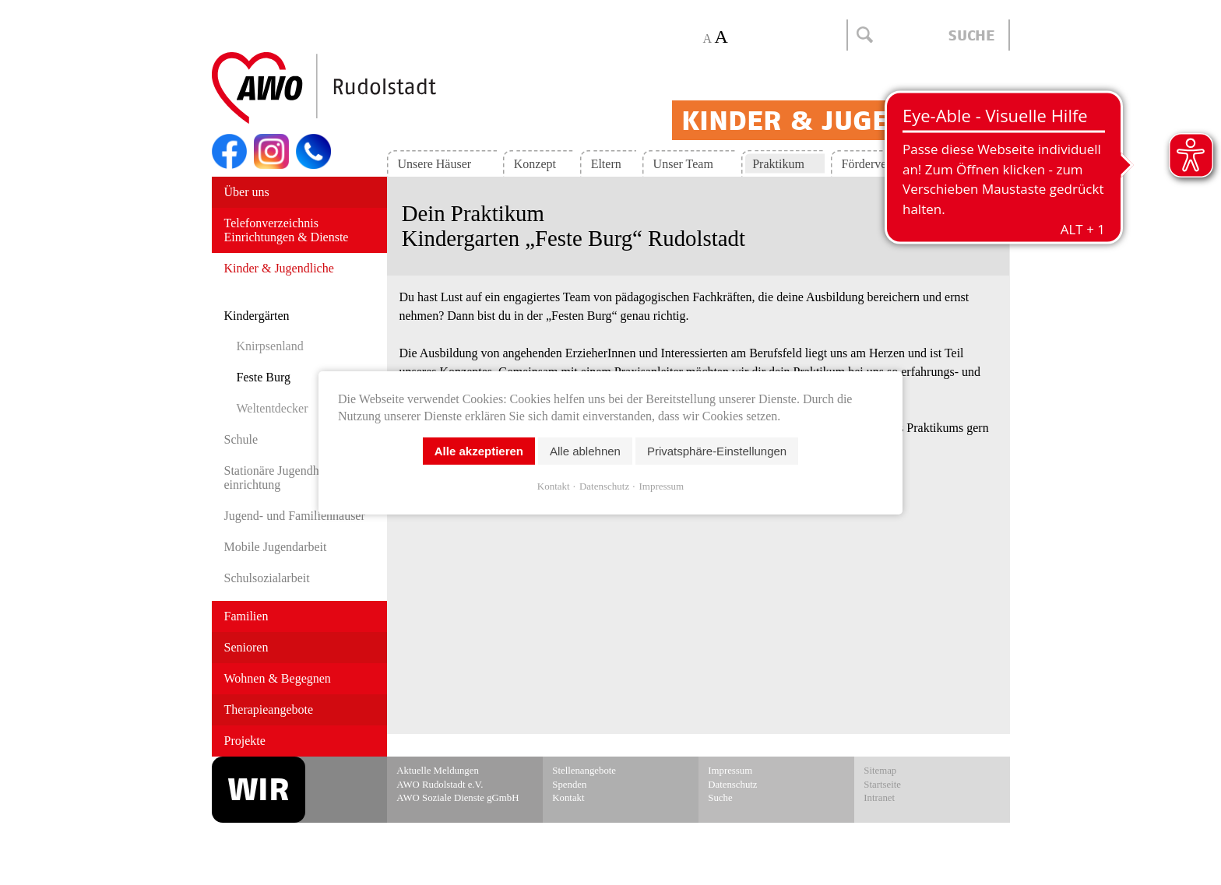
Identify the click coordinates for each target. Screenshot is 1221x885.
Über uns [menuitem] (246, 191)
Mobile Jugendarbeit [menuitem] (275, 546)
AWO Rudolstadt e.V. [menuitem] (439, 784)
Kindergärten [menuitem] (257, 315)
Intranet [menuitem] (879, 797)
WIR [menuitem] (258, 789)
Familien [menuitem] (246, 616)
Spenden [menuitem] (569, 784)
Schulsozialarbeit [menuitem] (267, 578)
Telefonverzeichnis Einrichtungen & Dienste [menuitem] (286, 230)
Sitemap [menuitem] (880, 770)
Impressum (661, 485)
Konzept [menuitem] (535, 163)
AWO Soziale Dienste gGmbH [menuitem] (457, 797)
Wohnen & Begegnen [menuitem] (277, 678)
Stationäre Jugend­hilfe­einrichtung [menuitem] (282, 477)
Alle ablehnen (585, 450)
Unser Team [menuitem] (683, 163)
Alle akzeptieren (479, 450)
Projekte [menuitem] (245, 740)
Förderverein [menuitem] (874, 163)
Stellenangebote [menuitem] (584, 770)
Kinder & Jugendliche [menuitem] (279, 268)
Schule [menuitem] (241, 439)
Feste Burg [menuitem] (263, 377)
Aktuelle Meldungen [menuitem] (437, 770)
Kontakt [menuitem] (966, 163)
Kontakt (553, 485)
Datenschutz (604, 485)
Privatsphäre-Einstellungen (716, 450)
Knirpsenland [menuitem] (270, 346)
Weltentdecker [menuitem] (272, 408)
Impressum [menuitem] (730, 770)
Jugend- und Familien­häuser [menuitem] (294, 515)
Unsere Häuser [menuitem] (435, 163)
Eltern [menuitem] (606, 163)
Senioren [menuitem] (246, 647)
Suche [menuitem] (720, 797)
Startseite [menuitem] (882, 784)
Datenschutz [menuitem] (732, 784)
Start (361, 88)
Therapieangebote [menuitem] (269, 709)
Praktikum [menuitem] (778, 163)
